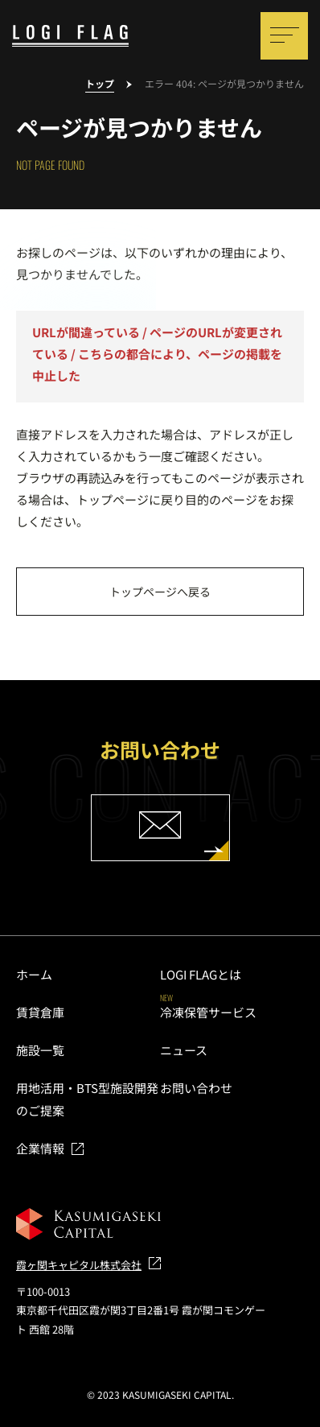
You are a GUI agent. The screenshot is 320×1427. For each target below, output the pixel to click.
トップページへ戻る (160, 592)
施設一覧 (40, 1049)
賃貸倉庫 (40, 1012)
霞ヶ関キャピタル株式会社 (79, 1264)
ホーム (34, 974)
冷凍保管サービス (208, 1012)
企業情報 (40, 1148)
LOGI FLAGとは (200, 974)
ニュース (183, 1049)
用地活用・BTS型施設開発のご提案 (87, 1099)
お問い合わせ (196, 1087)
